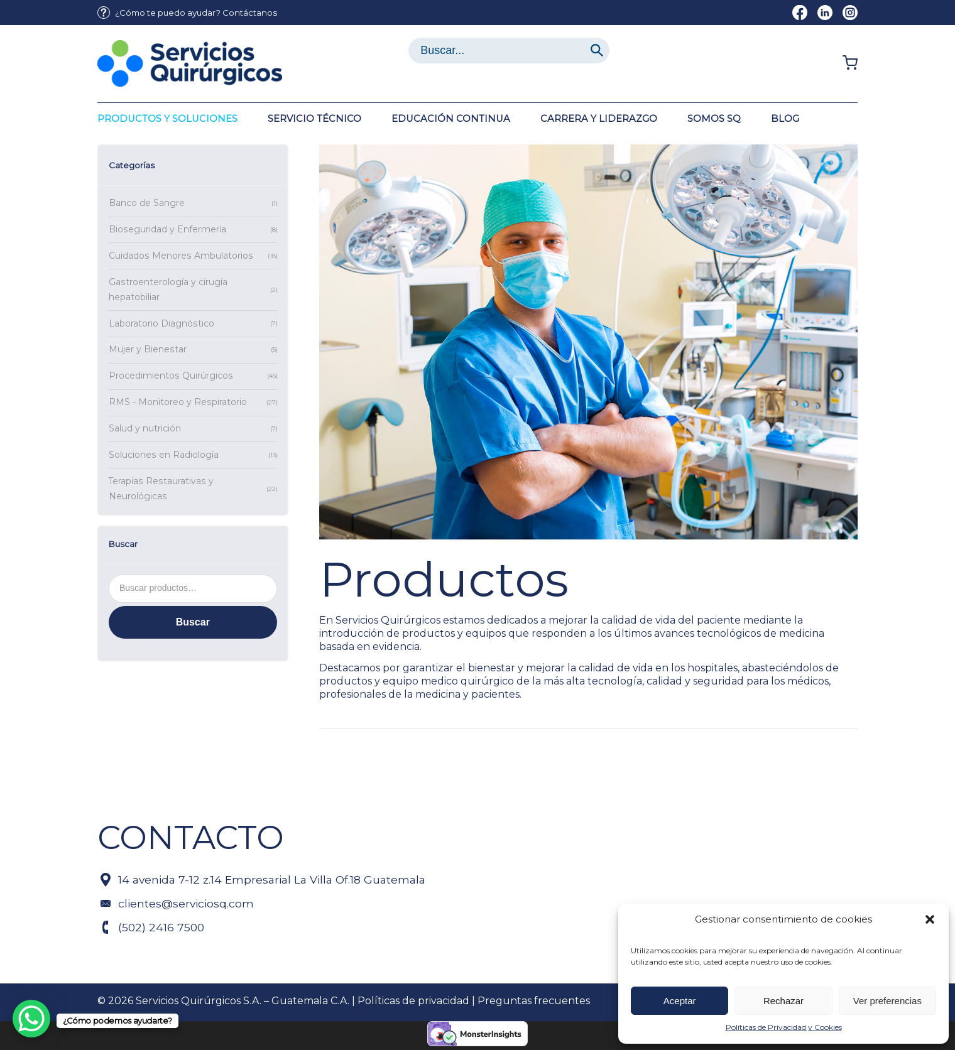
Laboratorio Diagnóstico (161, 323)
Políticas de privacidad (413, 1001)
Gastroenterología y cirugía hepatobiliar (168, 289)
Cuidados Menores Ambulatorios (181, 256)
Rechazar (783, 1000)
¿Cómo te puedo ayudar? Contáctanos (196, 13)
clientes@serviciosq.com (186, 903)
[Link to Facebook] (799, 12)
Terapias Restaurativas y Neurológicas (161, 488)
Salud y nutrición (145, 428)
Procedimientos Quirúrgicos (171, 376)
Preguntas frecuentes (534, 1001)
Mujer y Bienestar (148, 349)
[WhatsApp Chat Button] (31, 1018)
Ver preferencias (887, 1000)
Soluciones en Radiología (164, 455)
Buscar (193, 622)
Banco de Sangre (147, 203)
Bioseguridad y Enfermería (167, 229)
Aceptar (679, 1000)
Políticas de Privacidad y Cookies (784, 1027)
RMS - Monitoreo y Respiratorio (178, 402)
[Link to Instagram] (850, 12)
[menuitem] (187, 12)
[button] (930, 919)
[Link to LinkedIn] (824, 12)
